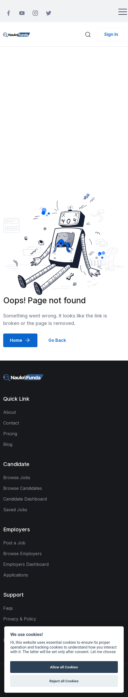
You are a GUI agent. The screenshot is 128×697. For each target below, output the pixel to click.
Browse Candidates (22, 488)
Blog (7, 444)
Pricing (10, 433)
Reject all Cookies (64, 681)
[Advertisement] (64, 113)
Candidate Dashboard (25, 499)
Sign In (111, 34)
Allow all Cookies (64, 667)
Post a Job (14, 543)
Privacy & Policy (19, 619)
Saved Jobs (15, 509)
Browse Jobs (16, 477)
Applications (15, 575)
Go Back (57, 340)
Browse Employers (22, 553)
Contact (11, 423)
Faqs (8, 608)
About (9, 412)
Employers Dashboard (26, 564)
